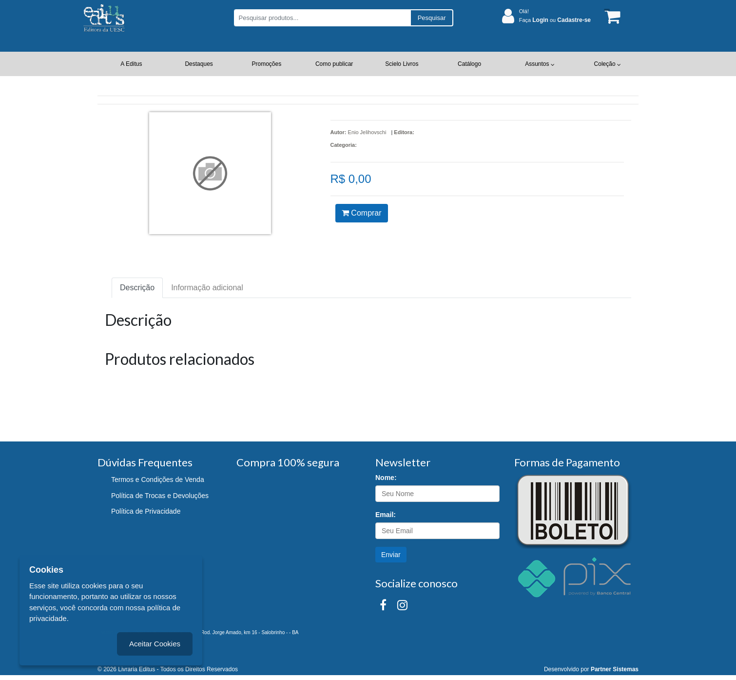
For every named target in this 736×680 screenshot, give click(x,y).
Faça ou (555, 20)
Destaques (199, 63)
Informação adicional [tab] (207, 287)
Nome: (386, 477)
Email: (385, 515)
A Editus (131, 63)
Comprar (362, 213)
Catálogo (469, 63)
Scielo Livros (401, 63)
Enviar (391, 555)
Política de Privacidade (145, 511)
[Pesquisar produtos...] (322, 17)
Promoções (267, 63)
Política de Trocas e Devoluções (160, 496)
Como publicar (334, 63)
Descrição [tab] (137, 287)
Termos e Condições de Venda (157, 479)
